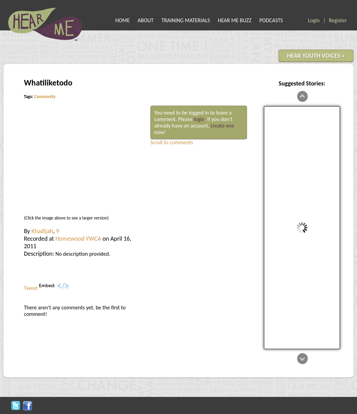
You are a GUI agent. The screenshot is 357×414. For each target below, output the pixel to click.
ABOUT (146, 20)
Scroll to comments (171, 142)
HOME (122, 20)
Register (338, 20)
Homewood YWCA (78, 238)
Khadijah (42, 231)
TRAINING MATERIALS (185, 20)
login (199, 119)
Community (45, 96)
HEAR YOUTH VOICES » (316, 55)
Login (314, 20)
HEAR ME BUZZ (234, 20)
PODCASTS (271, 20)
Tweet (31, 288)
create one (222, 125)
